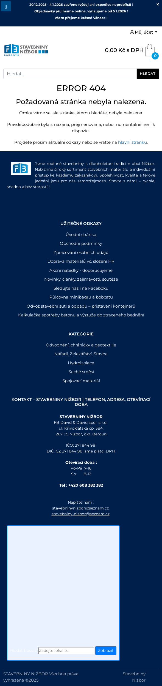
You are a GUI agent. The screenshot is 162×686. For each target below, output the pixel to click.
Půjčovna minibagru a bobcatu (81, 297)
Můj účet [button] (142, 32)
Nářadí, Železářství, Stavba (81, 353)
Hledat (147, 73)
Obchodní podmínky (81, 243)
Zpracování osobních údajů (81, 252)
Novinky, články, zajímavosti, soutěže (81, 279)
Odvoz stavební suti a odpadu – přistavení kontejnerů (81, 306)
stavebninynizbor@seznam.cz (80, 508)
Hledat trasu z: (23, 650)
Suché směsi (81, 371)
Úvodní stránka (81, 234)
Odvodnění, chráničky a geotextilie (81, 345)
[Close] (157, 4)
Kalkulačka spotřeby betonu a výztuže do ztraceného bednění (81, 315)
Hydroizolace (81, 362)
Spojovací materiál (81, 380)
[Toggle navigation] (6, 6)
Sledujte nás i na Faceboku (81, 288)
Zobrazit (106, 650)
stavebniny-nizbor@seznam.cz (81, 513)
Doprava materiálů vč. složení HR (81, 261)
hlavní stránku (132, 142)
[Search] (70, 74)
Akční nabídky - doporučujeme (81, 270)
